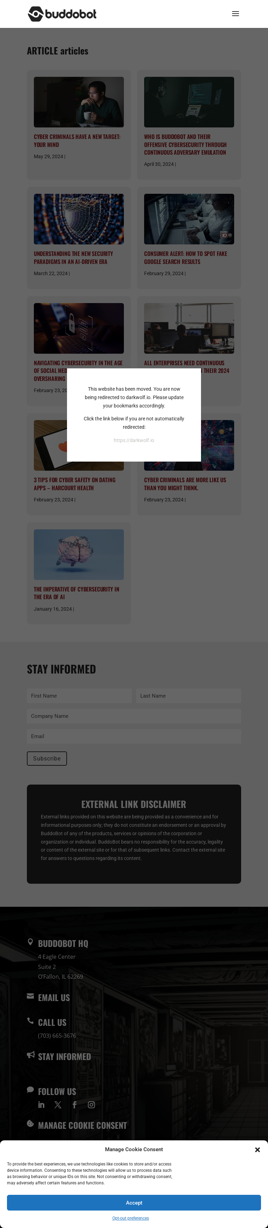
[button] (257, 1149)
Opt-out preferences (130, 1218)
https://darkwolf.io (134, 440)
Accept (134, 1203)
